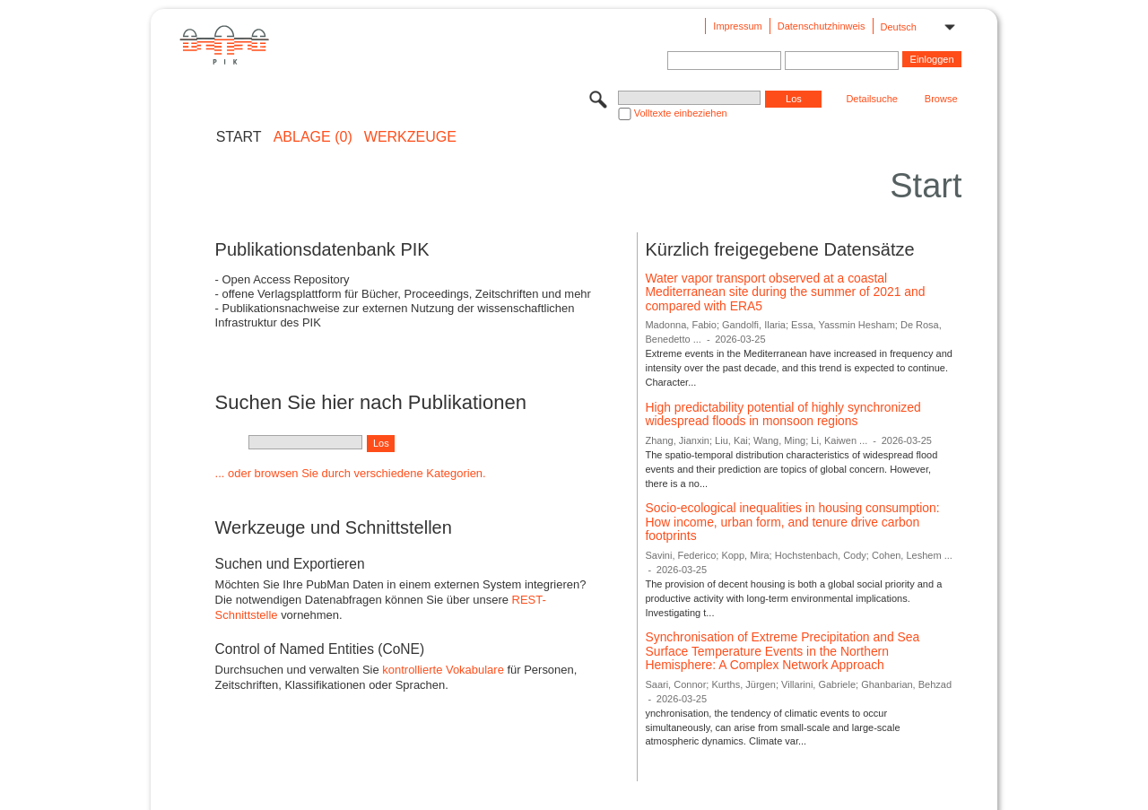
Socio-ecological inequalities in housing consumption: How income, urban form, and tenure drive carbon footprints (792, 522)
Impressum (737, 26)
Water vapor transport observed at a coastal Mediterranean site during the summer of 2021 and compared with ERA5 (785, 292)
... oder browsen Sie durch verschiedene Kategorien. (350, 473)
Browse (941, 98)
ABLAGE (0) (313, 137)
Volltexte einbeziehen (680, 113)
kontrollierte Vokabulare (443, 669)
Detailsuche (871, 98)
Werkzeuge (410, 137)
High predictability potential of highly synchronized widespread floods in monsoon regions (782, 414)
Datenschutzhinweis (821, 26)
